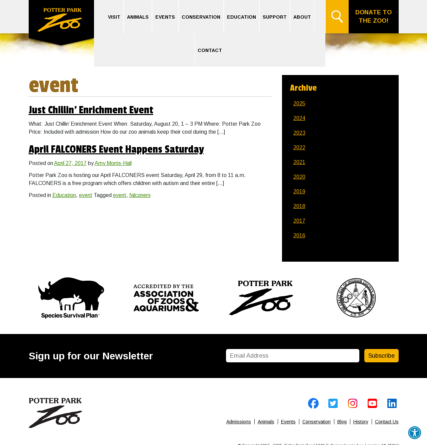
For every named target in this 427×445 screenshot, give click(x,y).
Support (275, 17)
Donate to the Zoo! (373, 16)
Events (165, 17)
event (85, 195)
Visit (114, 17)
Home (61, 23)
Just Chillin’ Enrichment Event (91, 110)
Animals (138, 17)
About (302, 17)
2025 (299, 103)
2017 (299, 221)
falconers (140, 195)
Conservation (201, 17)
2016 (299, 235)
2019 (299, 191)
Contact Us (387, 421)
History (360, 421)
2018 (299, 206)
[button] (414, 432)
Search (337, 16)
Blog (342, 421)
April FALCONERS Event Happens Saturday (116, 149)
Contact (210, 50)
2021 (299, 162)
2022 (299, 147)
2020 (299, 177)
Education (241, 17)
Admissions (238, 421)
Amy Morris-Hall (113, 163)
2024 (299, 118)
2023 (299, 133)
